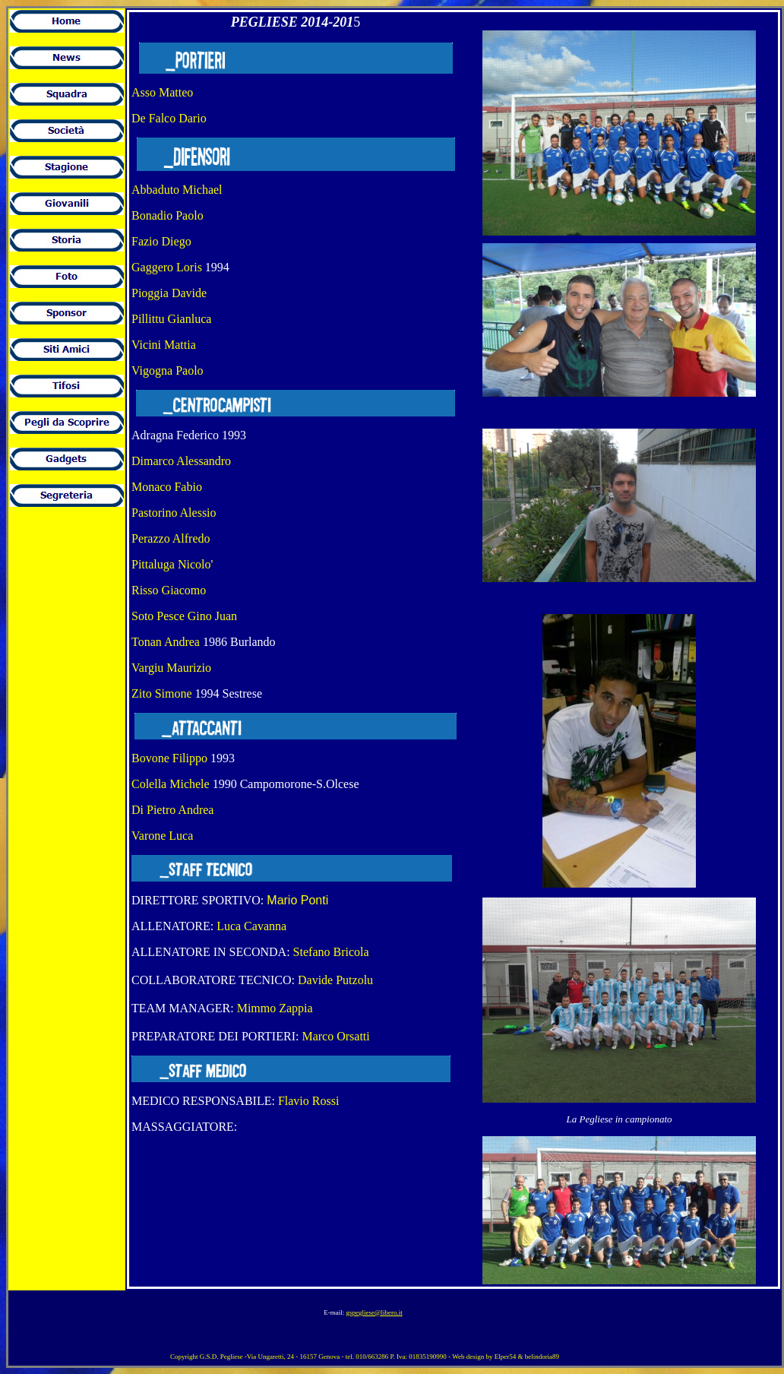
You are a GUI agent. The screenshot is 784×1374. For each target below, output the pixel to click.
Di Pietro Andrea (172, 809)
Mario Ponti (297, 900)
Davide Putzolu (335, 980)
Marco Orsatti (335, 1036)
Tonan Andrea (165, 641)
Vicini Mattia (163, 344)
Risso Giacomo (168, 590)
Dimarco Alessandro (181, 460)
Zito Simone (161, 693)
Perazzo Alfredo (170, 538)
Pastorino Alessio (175, 512)
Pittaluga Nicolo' (172, 564)
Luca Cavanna (251, 926)
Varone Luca (162, 835)
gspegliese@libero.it (374, 1312)
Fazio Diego (161, 241)
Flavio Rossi (308, 1100)
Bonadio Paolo (167, 215)
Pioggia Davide (169, 293)
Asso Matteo (162, 92)
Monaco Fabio (166, 486)
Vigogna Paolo (167, 370)
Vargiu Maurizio (172, 667)
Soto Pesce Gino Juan (184, 615)
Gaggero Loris (166, 267)
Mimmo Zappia (275, 1008)
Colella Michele (170, 783)
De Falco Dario (169, 118)
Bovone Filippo (169, 758)
